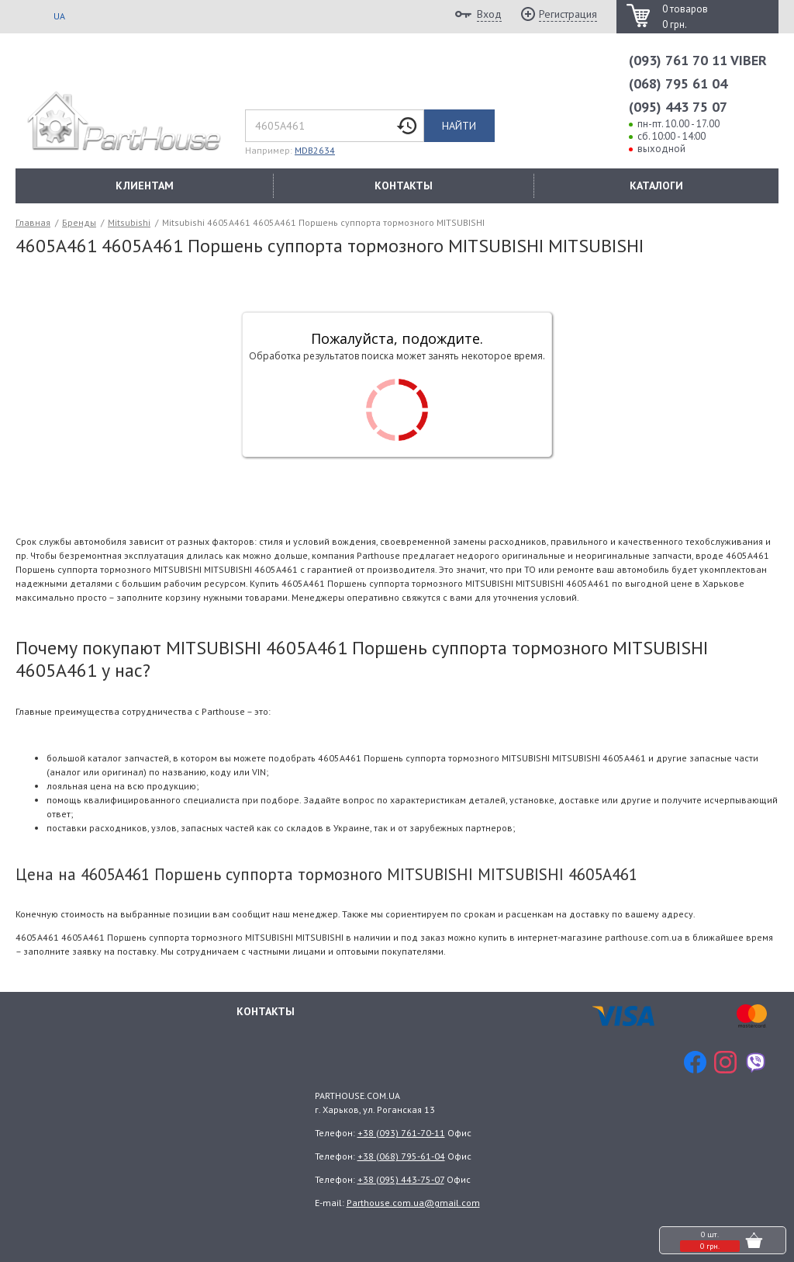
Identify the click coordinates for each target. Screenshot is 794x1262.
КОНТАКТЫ (404, 185)
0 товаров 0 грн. (685, 16)
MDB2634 (315, 150)
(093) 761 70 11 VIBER (698, 60)
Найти (459, 126)
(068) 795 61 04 (678, 83)
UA (59, 16)
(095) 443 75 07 (678, 107)
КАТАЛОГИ (656, 185)
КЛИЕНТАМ (145, 185)
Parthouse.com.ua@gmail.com (413, 1202)
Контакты (265, 1011)
